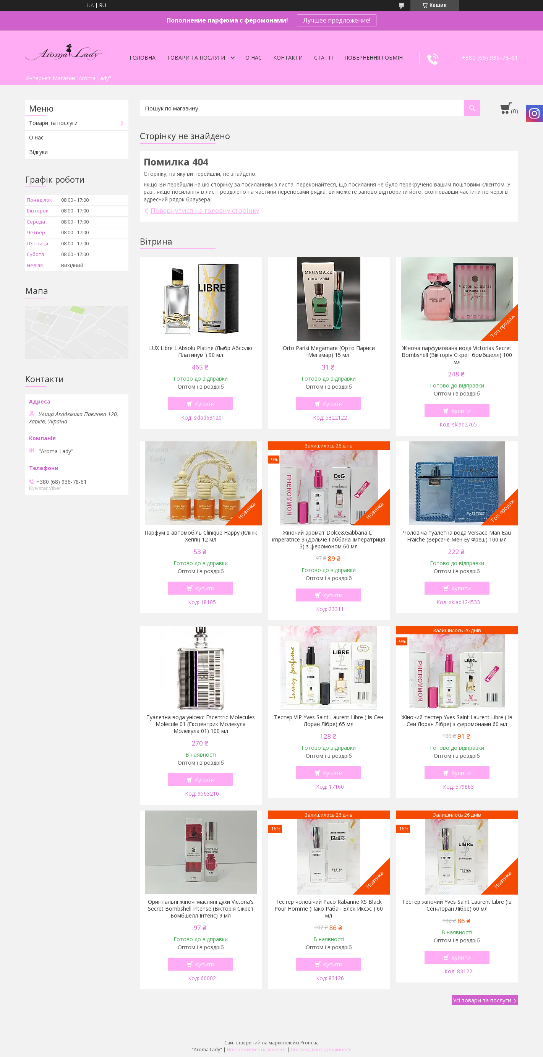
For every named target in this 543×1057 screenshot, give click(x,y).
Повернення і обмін (373, 57)
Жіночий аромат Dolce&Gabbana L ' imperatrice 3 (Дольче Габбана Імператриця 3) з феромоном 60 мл (328, 539)
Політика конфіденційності (321, 1049)
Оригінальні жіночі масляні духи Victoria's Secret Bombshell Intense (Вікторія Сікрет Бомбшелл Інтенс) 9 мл (201, 908)
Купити (204, 403)
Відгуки (38, 152)
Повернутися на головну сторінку (205, 210)
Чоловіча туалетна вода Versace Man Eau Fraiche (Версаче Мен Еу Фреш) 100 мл (457, 536)
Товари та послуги (196, 57)
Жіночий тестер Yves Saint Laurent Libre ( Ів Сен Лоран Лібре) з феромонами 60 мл (457, 721)
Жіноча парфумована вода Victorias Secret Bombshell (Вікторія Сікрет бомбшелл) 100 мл (457, 355)
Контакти (288, 57)
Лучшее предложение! (336, 20)
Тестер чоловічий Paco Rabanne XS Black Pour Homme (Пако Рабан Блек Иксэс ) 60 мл (328, 908)
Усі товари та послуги (482, 1000)
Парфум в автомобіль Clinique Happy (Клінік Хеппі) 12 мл (200, 536)
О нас (253, 57)
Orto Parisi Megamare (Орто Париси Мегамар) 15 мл (329, 351)
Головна (143, 57)
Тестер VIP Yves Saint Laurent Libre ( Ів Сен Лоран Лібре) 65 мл (328, 721)
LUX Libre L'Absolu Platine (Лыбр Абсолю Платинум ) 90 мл (200, 351)
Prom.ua (309, 1042)
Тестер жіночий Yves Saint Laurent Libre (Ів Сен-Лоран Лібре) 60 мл (457, 905)
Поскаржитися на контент (256, 1049)
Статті (323, 57)
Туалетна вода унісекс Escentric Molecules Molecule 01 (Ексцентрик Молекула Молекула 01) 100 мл (200, 724)
